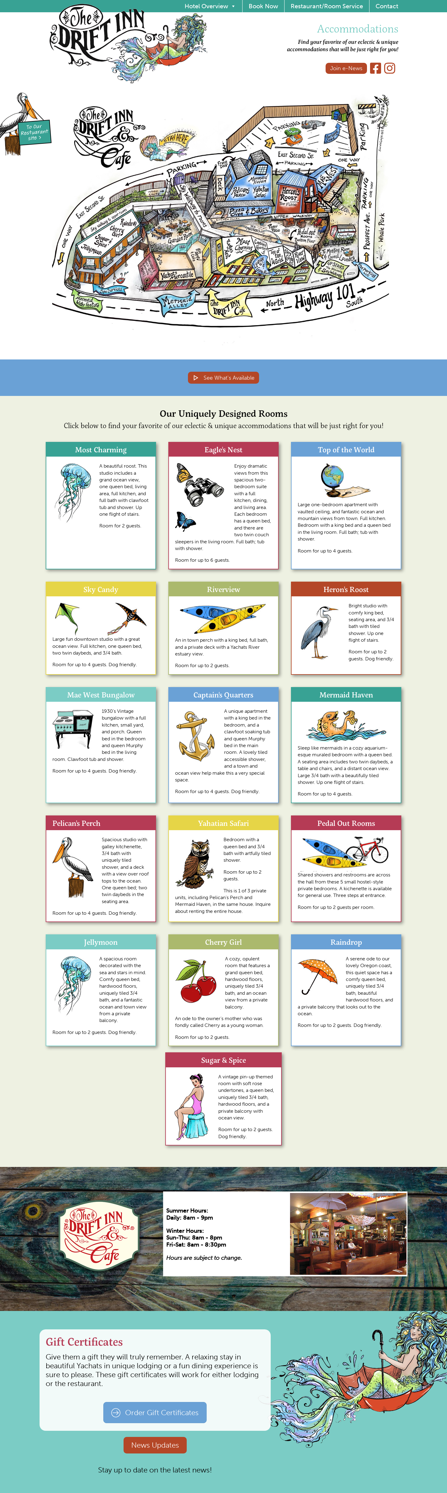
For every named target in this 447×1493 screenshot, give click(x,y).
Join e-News (346, 68)
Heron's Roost (346, 589)
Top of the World (346, 449)
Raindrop (346, 941)
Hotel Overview (210, 6)
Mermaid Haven (346, 694)
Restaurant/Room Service (327, 6)
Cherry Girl (223, 941)
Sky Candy (100, 589)
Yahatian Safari (223, 823)
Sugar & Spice (223, 1059)
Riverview (223, 589)
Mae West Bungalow (101, 694)
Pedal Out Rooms (346, 823)
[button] (242, 255)
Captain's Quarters (223, 694)
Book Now (263, 6)
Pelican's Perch (76, 823)
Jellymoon (101, 941)
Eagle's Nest (223, 449)
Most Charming (101, 449)
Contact (387, 6)
